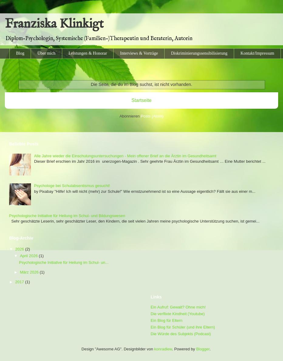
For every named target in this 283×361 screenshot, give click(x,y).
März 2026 (30, 272)
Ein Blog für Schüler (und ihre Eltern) (183, 327)
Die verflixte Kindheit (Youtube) (178, 314)
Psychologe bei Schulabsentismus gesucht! (72, 185)
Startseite (141, 100)
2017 (20, 282)
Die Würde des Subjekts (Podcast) (181, 334)
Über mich (46, 53)
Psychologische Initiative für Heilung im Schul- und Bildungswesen (67, 215)
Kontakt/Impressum (257, 53)
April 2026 (29, 256)
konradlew (163, 349)
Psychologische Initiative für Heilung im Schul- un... (63, 262)
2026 (20, 249)
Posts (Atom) (152, 116)
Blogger (203, 349)
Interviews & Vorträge (139, 53)
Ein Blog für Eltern (166, 320)
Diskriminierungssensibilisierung (199, 53)
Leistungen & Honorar (88, 53)
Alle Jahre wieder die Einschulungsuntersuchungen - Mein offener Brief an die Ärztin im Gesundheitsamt (125, 156)
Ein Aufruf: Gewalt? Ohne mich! (178, 307)
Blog (20, 53)
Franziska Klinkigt (54, 24)
